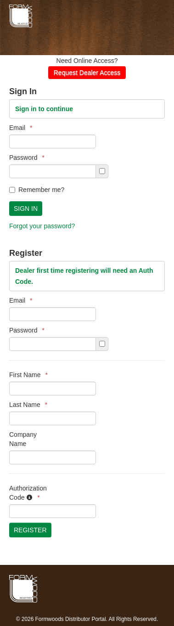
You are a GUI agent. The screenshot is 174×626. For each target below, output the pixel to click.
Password (27, 157)
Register (30, 530)
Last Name (28, 404)
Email (20, 127)
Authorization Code (28, 493)
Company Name (23, 439)
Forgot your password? (42, 226)
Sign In (26, 208)
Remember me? (36, 189)
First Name (28, 374)
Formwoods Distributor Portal (78, 16)
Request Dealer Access (87, 72)
